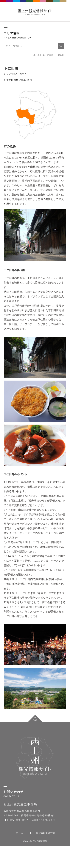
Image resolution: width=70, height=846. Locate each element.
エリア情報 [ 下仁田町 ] (54, 55)
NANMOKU (63, 3)
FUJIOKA (9, 3)
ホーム (36, 55)
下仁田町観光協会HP (19, 80)
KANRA (43, 3)
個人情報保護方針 (45, 833)
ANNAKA (23, 3)
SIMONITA (36, 3)
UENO (56, 3)
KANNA (29, 3)
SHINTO (49, 3)
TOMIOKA (16, 3)
